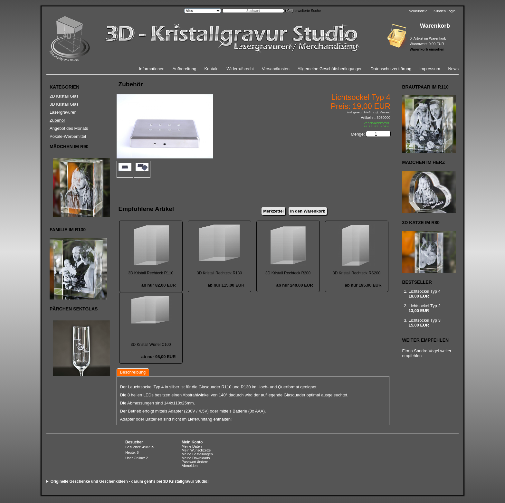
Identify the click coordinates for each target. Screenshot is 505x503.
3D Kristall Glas (64, 104)
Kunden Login (444, 11)
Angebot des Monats (69, 128)
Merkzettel (273, 211)
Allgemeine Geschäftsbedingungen (330, 68)
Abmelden (190, 466)
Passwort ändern (195, 462)
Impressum (429, 68)
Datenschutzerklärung (391, 68)
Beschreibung (133, 372)
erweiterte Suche (308, 11)
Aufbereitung (184, 68)
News (453, 68)
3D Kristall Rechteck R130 (219, 273)
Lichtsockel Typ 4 (424, 291)
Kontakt (211, 68)
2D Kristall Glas (64, 96)
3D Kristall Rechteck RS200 (356, 273)
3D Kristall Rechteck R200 (287, 273)
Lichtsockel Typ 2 (424, 305)
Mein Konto (192, 442)
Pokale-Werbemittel (68, 136)
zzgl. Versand (381, 112)
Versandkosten (276, 68)
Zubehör (57, 120)
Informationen (152, 68)
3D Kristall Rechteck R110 (150, 273)
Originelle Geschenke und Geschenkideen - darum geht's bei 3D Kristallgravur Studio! (130, 481)
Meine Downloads (196, 458)
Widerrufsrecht (240, 68)
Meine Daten (192, 446)
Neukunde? (418, 11)
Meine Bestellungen (197, 454)
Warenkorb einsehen (427, 49)
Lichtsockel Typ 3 (424, 320)
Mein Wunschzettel (197, 450)
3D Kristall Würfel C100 (151, 344)
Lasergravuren (63, 112)
